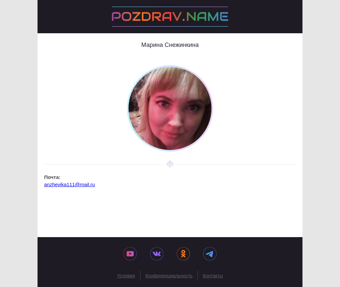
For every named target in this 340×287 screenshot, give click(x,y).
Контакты (213, 275)
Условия (126, 275)
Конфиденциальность (169, 275)
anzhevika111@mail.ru (69, 184)
